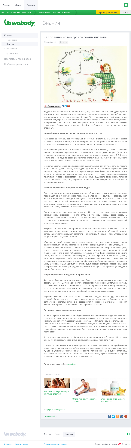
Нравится (51, 416)
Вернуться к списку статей (55, 409)
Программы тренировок (17, 58)
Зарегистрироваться (107, 12)
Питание (10, 44)
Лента (6, 5)
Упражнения (11, 53)
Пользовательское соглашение (55, 444)
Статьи (8, 35)
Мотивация (11, 48)
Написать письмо (21, 444)
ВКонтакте (128, 434)
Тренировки (11, 40)
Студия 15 (125, 444)
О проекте (8, 444)
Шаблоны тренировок (16, 64)
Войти (126, 12)
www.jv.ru (71, 364)
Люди (18, 5)
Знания (31, 5)
